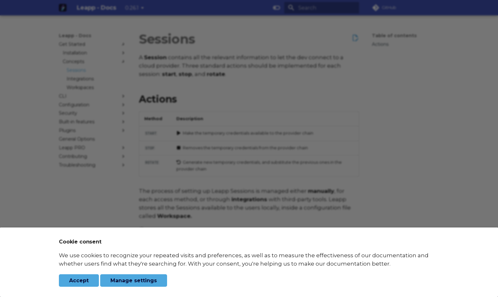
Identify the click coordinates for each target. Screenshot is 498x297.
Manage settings (133, 280)
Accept (79, 280)
